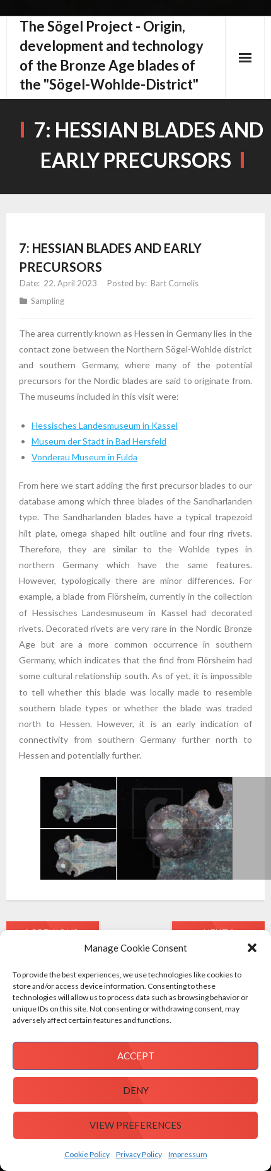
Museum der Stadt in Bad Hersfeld (99, 441)
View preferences (135, 1125)
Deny (136, 1090)
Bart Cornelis (175, 283)
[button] (252, 947)
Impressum (187, 1154)
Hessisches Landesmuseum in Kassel (105, 425)
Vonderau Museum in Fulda (84, 457)
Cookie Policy (87, 1154)
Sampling (47, 301)
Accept (135, 1055)
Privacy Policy (139, 1154)
